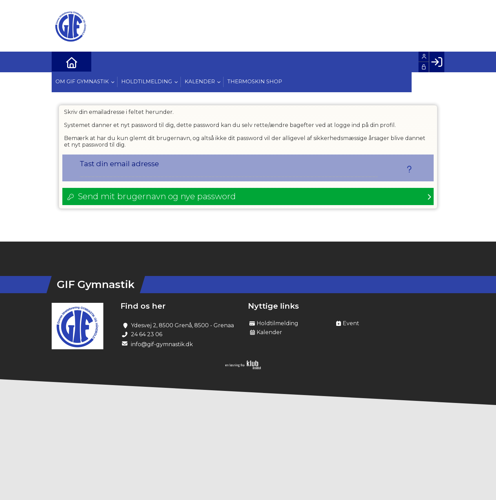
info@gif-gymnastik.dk (162, 344)
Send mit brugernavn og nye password (157, 197)
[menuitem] (62, 62)
